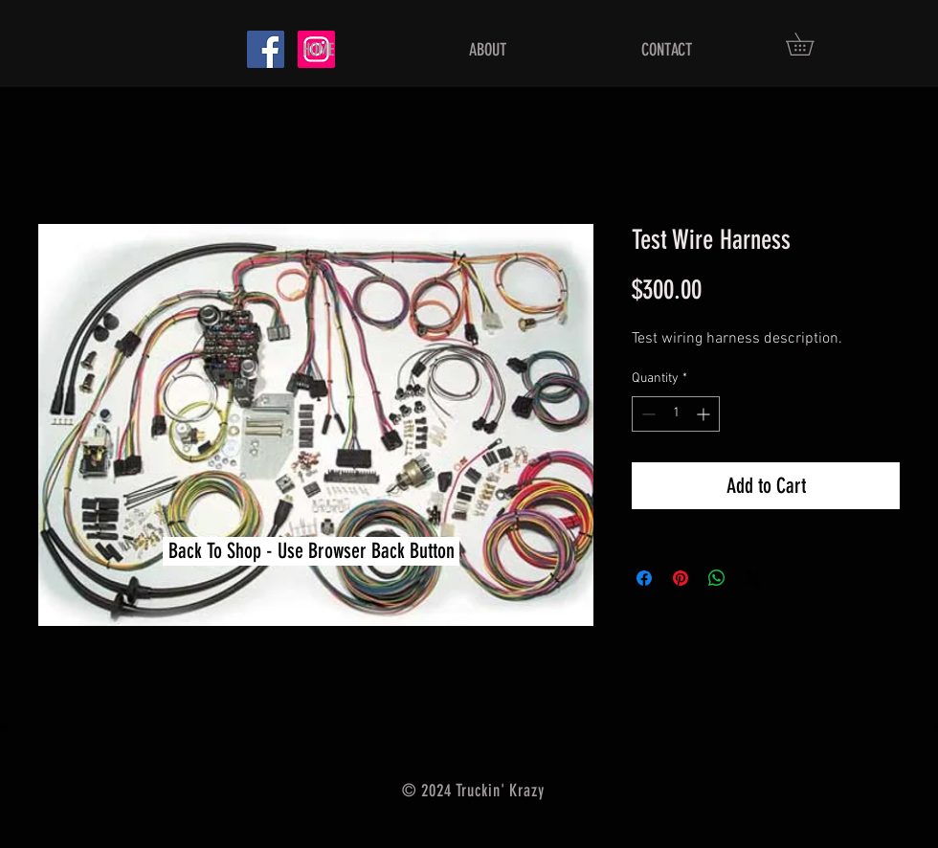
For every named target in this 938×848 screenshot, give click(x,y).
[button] (811, 44)
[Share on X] (753, 578)
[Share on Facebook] (644, 578)
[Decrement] (647, 414)
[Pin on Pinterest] (680, 578)
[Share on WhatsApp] (716, 578)
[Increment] (705, 414)
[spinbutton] (676, 414)
